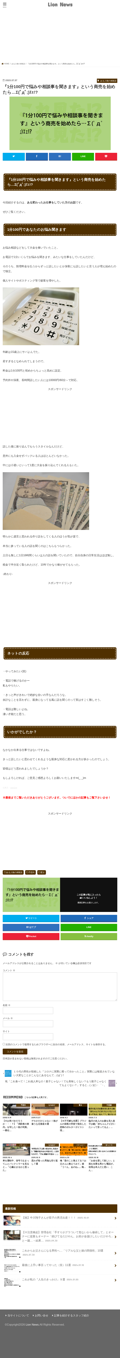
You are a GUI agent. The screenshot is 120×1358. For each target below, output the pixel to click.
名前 (6, 1005)
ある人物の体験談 (14, 872)
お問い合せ (41, 1315)
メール (8, 1018)
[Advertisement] (60, 37)
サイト (6, 1031)
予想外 (32, 872)
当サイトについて (18, 1315)
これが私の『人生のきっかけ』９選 (41, 1280)
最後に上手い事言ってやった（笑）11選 (44, 1266)
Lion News (60, 4)
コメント (9, 970)
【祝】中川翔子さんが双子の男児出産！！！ (47, 1218)
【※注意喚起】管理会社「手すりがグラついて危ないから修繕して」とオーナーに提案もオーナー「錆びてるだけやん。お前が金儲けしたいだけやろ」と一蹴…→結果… (59, 1236)
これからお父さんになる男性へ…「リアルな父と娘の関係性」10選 (53, 1253)
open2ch (13, 787)
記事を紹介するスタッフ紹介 (71, 1315)
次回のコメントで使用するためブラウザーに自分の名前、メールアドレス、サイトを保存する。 (56, 1044)
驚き (43, 872)
